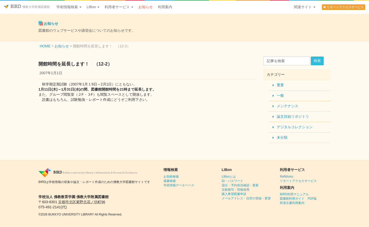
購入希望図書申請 (234, 194)
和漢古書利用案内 (292, 203)
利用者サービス (119, 7)
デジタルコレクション (295, 127)
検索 (317, 61)
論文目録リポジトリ (293, 116)
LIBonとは (229, 176)
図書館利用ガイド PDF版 (298, 198)
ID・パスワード (232, 181)
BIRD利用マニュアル (294, 194)
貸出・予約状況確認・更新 (240, 185)
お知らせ (145, 7)
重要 (280, 85)
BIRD (27, 7)
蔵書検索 (169, 181)
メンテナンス (287, 106)
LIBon (93, 7)
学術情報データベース (178, 185)
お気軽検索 (171, 176)
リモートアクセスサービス (343, 7)
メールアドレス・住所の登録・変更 (246, 198)
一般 (280, 95)
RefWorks (286, 176)
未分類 (282, 137)
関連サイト (304, 7)
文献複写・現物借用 (235, 189)
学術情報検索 (68, 7)
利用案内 (165, 7)
